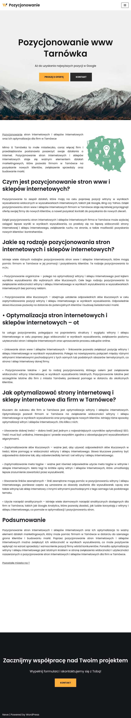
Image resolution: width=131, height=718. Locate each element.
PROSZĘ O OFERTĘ (54, 77)
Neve (5, 714)
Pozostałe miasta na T (16, 563)
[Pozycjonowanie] (21, 5)
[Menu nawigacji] (125, 5)
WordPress (32, 714)
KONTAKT (81, 77)
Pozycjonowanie (12, 134)
